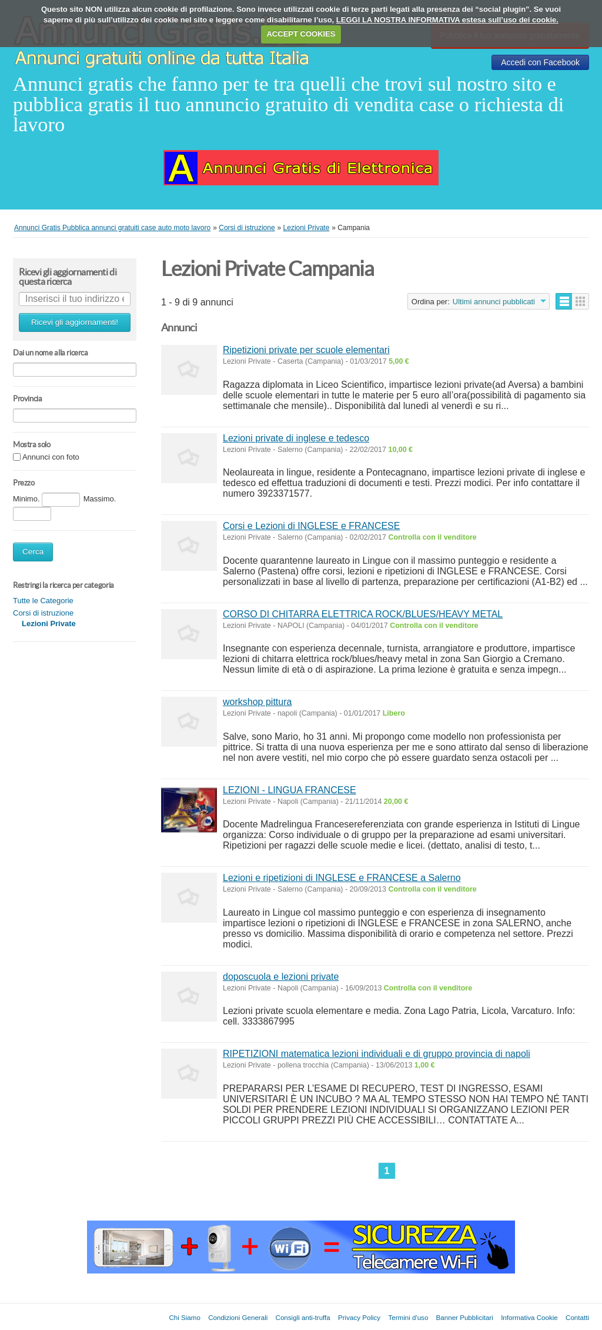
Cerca (33, 551)
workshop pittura (257, 702)
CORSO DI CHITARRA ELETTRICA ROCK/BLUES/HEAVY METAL (363, 614)
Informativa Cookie (529, 1317)
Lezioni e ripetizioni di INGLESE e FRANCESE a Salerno (342, 878)
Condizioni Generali (237, 1317)
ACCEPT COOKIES (300, 33)
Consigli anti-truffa (303, 1317)
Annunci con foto (50, 457)
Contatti (577, 1317)
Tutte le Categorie (43, 600)
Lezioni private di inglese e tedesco (296, 438)
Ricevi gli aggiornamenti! (74, 322)
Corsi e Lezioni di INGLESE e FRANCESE (311, 526)
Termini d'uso (408, 1317)
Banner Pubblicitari (464, 1317)
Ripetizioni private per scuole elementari (306, 350)
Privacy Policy (359, 1317)
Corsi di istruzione (43, 613)
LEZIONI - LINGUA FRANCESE (289, 790)
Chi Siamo (184, 1317)
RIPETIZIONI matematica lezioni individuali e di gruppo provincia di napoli (376, 1054)
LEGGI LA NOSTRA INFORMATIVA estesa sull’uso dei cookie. (447, 19)
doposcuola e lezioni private (281, 977)
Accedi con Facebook (540, 62)
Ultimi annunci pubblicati (494, 301)
